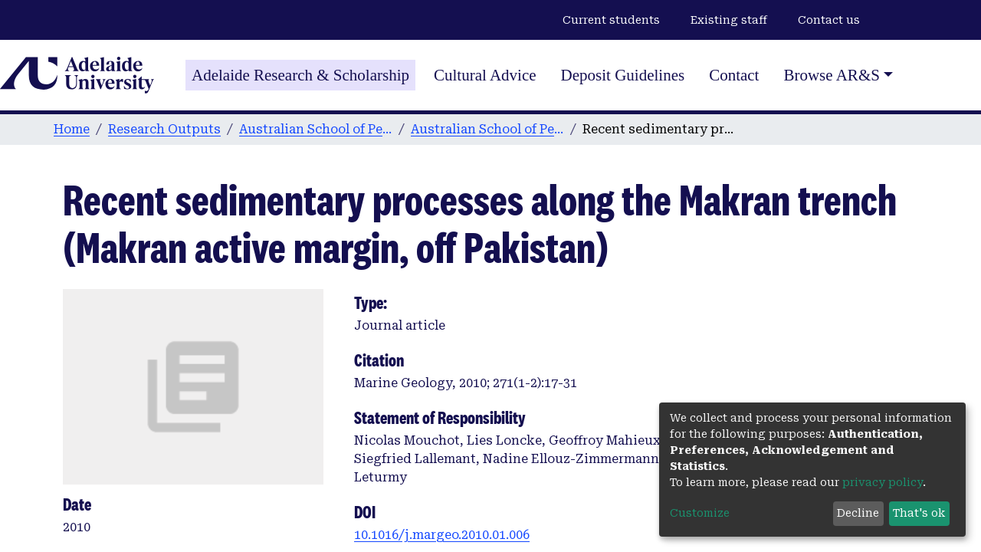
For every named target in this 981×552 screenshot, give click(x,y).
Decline (858, 513)
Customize (700, 513)
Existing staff (729, 20)
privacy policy (882, 482)
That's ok (919, 513)
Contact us (829, 20)
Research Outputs (164, 129)
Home (72, 129)
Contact (734, 75)
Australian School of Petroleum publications (487, 129)
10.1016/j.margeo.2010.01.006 (442, 534)
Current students (611, 20)
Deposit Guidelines (623, 75)
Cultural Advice (485, 75)
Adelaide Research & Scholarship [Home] (300, 75)
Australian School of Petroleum (315, 129)
